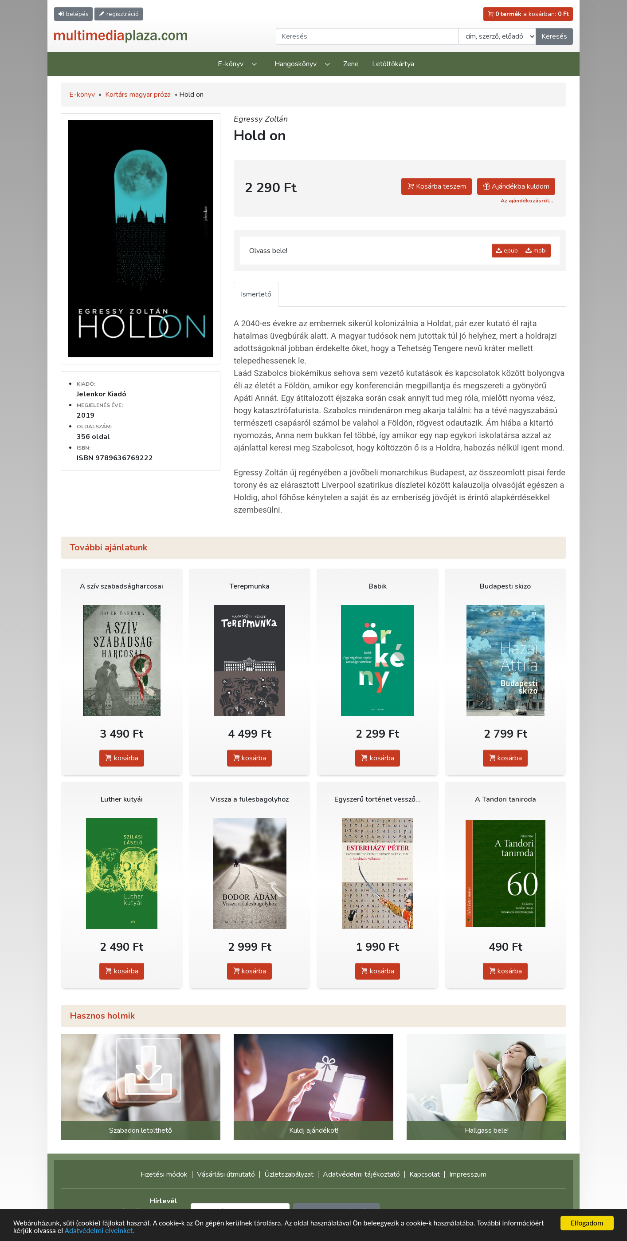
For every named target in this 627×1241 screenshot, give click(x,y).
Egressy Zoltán (261, 119)
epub (507, 250)
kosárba (121, 758)
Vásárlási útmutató (226, 1174)
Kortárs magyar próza (138, 94)
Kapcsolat (424, 1174)
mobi (536, 250)
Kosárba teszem (436, 186)
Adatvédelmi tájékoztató (361, 1174)
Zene (351, 64)
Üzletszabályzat (289, 1174)
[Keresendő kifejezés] (367, 36)
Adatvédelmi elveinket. (100, 1231)
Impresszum (467, 1174)
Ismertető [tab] (256, 294)
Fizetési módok (164, 1174)
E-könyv (230, 64)
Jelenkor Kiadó (101, 394)
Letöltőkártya (393, 64)
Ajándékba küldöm (516, 186)
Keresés (554, 36)
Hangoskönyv (295, 64)
